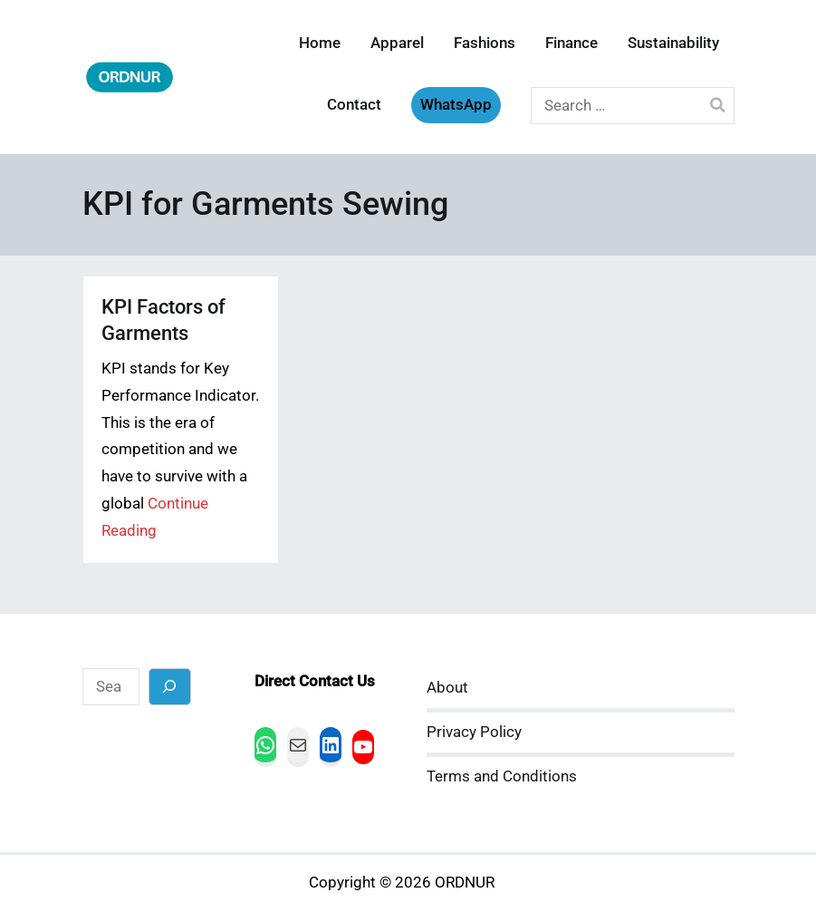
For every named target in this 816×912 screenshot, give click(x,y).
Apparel (397, 43)
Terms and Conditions (502, 776)
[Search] (170, 686)
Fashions (484, 43)
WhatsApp (456, 104)
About (447, 687)
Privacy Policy (474, 732)
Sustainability (673, 43)
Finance (571, 43)
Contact (354, 104)
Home (320, 43)
